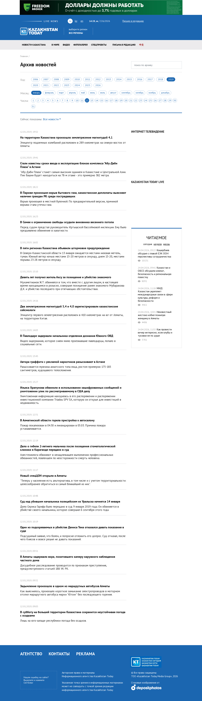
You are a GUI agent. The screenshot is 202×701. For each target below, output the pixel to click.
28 (165, 100)
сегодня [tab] (147, 244)
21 (131, 100)
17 (111, 100)
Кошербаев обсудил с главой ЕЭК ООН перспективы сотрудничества (156, 255)
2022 (56, 85)
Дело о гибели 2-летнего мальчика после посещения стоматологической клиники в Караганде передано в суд (73, 449)
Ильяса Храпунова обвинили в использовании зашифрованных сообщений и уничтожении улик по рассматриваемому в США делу (73, 391)
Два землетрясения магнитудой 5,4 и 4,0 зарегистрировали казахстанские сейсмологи (73, 309)
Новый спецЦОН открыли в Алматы (73, 477)
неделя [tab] (158, 244)
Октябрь (139, 92)
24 (145, 100)
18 (116, 100)
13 (92, 100)
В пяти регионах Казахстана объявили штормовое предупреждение (73, 251)
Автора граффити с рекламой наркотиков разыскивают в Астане (73, 363)
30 (175, 100)
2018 (160, 79)
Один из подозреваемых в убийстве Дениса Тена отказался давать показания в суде (73, 530)
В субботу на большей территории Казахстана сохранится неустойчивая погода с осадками (73, 613)
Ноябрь (152, 92)
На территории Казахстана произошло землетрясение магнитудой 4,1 (73, 138)
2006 (35, 79)
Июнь (92, 92)
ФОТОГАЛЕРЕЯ (80, 44)
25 (150, 100)
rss (166, 21)
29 (170, 100)
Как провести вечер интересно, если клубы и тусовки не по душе (156, 334)
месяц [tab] (166, 244)
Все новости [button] (51, 119)
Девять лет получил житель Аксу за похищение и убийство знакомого (73, 280)
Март (61, 92)
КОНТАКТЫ (59, 653)
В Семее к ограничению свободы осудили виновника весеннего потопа (73, 223)
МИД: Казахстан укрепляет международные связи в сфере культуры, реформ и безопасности (156, 296)
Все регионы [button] (76, 33)
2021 (46, 85)
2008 (56, 79)
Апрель (72, 92)
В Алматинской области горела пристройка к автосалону (73, 421)
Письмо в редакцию (130, 21)
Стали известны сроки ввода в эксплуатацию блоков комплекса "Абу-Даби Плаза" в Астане (73, 166)
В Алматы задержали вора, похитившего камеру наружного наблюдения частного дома (73, 559)
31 (33, 106)
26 (155, 100)
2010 (77, 79)
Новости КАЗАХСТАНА (34, 44)
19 (121, 100)
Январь (36, 92)
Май (83, 92)
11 (82, 100)
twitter (148, 21)
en (82, 21)
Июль (102, 92)
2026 (98, 85)
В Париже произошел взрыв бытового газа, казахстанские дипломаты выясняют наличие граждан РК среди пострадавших (73, 195)
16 (106, 100)
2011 (87, 79)
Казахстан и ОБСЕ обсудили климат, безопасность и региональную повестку (156, 274)
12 (87, 100)
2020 (35, 85)
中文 (141, 44)
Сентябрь (125, 92)
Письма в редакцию (124, 44)
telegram (180, 21)
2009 (66, 79)
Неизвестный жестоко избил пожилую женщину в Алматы (156, 317)
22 (135, 100)
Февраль (49, 92)
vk (160, 21)
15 (101, 100)
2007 (46, 79)
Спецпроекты (98, 44)
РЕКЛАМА (85, 653)
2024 (77, 85)
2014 (118, 79)
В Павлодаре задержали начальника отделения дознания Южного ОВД (73, 337)
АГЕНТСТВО (31, 653)
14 (96, 100)
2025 (87, 85)
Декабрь (165, 92)
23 (140, 100)
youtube (154, 21)
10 (77, 100)
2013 (108, 79)
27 (160, 100)
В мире (55, 44)
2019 (171, 79)
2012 (98, 79)
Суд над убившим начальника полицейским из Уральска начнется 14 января (73, 502)
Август (113, 92)
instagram (175, 21)
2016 (139, 79)
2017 (150, 79)
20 (126, 100)
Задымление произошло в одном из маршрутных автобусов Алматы (73, 587)
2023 (66, 85)
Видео (66, 44)
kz (76, 21)
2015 (129, 79)
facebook (170, 21)
